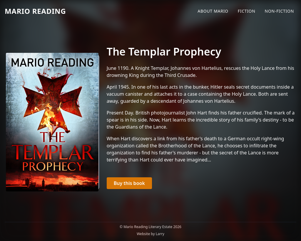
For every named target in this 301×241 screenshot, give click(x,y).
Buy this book (129, 183)
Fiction (246, 11)
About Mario (213, 11)
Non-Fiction (279, 11)
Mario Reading (35, 11)
